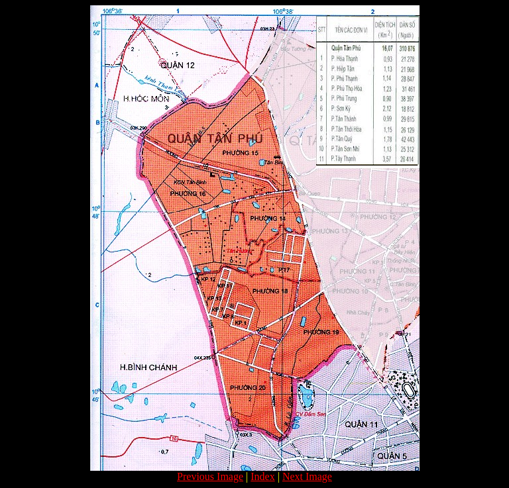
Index (262, 476)
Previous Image (210, 476)
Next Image (307, 476)
